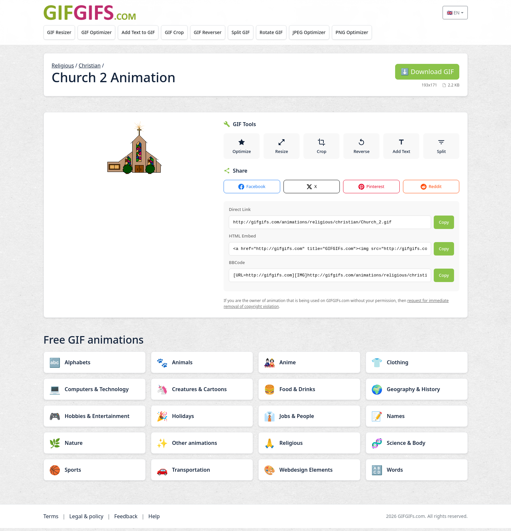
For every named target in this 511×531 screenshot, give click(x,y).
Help (154, 519)
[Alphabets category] (94, 365)
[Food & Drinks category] (309, 392)
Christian (89, 65)
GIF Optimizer (99, 32)
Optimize (241, 147)
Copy (444, 225)
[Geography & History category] (416, 392)
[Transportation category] (202, 472)
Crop (322, 147)
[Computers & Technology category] (94, 392)
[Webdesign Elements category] (309, 472)
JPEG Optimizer (321, 32)
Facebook (251, 190)
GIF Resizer (60, 32)
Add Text (402, 147)
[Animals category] (202, 365)
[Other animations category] (202, 445)
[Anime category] (309, 365)
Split (441, 147)
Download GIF (427, 71)
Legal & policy (86, 519)
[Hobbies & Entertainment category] (94, 418)
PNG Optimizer (366, 32)
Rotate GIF (282, 32)
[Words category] (416, 472)
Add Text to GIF (142, 32)
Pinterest (371, 190)
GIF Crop (180, 32)
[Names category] (416, 418)
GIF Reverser (215, 32)
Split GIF (250, 32)
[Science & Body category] (416, 445)
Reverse (362, 147)
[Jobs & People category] (309, 418)
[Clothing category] (416, 365)
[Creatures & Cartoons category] (202, 392)
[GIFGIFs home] (90, 12)
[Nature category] (94, 445)
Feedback (125, 519)
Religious (63, 65)
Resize (281, 147)
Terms (51, 519)
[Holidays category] (202, 418)
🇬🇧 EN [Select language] (453, 12)
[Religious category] (309, 445)
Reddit (431, 190)
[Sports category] (94, 472)
